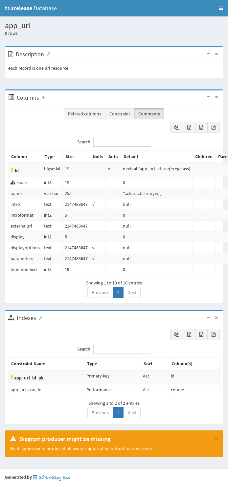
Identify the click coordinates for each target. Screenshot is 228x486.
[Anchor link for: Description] (47, 54)
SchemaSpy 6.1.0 (51, 477)
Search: (114, 142)
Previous (100, 292)
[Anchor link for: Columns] (42, 97)
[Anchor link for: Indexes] (39, 317)
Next (131, 292)
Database (31, 8)
